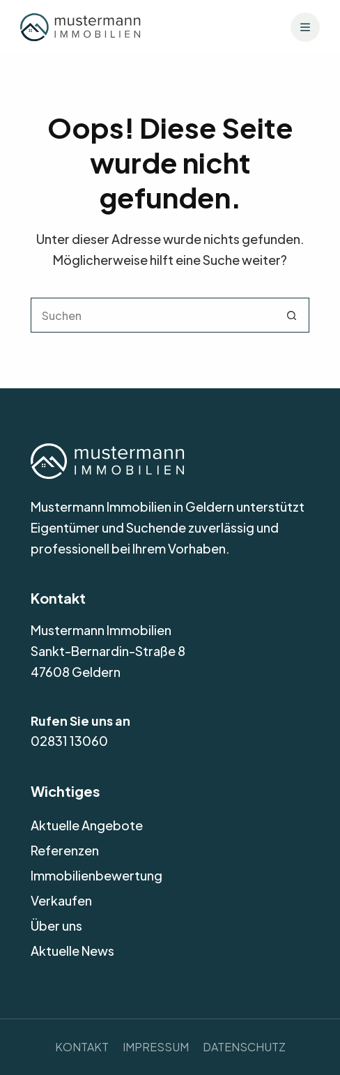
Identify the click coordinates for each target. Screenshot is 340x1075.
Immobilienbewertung (96, 875)
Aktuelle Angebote (87, 825)
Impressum (156, 1046)
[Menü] (305, 27)
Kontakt (82, 1046)
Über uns (56, 925)
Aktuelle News (72, 951)
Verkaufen (61, 900)
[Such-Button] (292, 315)
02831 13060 (69, 741)
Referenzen (65, 850)
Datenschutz (244, 1046)
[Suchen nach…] (153, 315)
